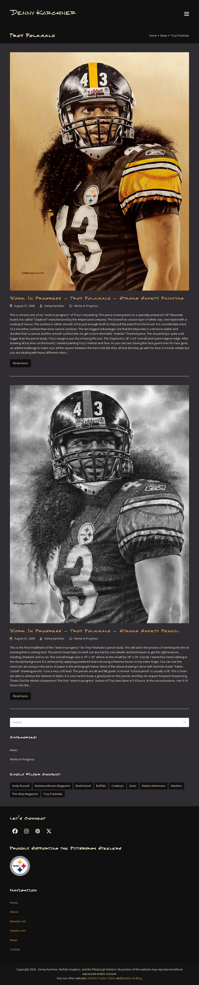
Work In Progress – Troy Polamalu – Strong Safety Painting (97, 298)
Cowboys (117, 786)
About (14, 912)
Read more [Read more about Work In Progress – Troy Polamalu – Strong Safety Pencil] (20, 696)
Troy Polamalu (53, 794)
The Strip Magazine (25, 794)
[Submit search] (185, 722)
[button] (186, 14)
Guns (132, 786)
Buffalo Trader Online (101, 978)
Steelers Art (18, 931)
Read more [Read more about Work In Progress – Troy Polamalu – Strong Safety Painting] (20, 363)
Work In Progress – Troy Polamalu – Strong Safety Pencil (94, 631)
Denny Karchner (54, 306)
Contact (15, 949)
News (13, 750)
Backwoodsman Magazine (52, 786)
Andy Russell (20, 786)
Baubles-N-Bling (132, 978)
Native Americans (153, 786)
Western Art (18, 921)
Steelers (176, 786)
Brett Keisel (83, 786)
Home (14, 903)
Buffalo (101, 786)
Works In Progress (86, 306)
